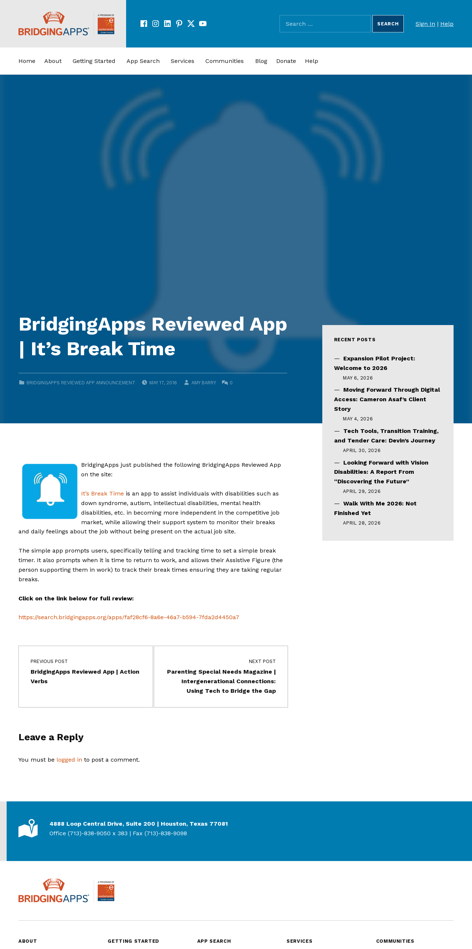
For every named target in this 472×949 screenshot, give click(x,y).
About (53, 60)
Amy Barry (203, 382)
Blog (261, 60)
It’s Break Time (102, 493)
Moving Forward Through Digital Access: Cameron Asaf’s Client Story (387, 399)
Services (182, 60)
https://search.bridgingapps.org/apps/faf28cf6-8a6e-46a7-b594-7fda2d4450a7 (128, 617)
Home (26, 60)
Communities (224, 60)
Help (447, 23)
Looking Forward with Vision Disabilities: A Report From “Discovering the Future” (381, 472)
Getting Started (94, 60)
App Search (143, 60)
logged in (69, 759)
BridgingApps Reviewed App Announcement (81, 382)
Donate (286, 60)
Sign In (425, 23)
